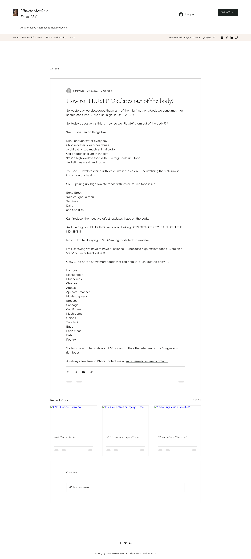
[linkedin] (231, 37)
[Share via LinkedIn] (83, 371)
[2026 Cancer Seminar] (73, 419)
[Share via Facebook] (67, 371)
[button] (236, 37)
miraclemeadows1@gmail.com (184, 37)
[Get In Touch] (228, 12)
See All (197, 399)
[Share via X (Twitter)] (75, 371)
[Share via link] (91, 371)
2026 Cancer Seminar (66, 437)
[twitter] (125, 543)
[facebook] (226, 37)
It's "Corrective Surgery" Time (122, 437)
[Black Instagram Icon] (222, 37)
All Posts (54, 68)
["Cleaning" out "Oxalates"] (177, 419)
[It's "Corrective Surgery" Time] (125, 419)
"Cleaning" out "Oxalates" (172, 437)
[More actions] (183, 91)
